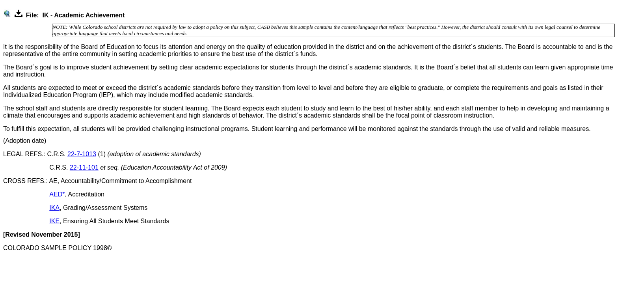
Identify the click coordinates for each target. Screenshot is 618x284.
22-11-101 (84, 167)
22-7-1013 (81, 154)
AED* (57, 194)
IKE (54, 221)
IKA (54, 207)
